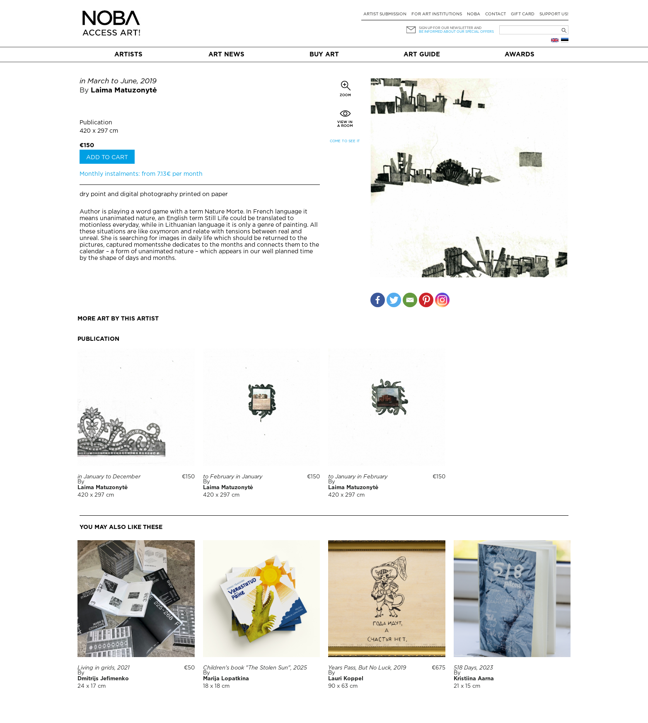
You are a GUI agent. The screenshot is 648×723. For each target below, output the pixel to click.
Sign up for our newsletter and (450, 28)
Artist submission (384, 14)
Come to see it (345, 141)
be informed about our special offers (456, 31)
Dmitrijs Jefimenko (103, 679)
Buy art (324, 54)
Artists (128, 54)
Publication (96, 122)
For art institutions (436, 14)
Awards (519, 54)
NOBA (473, 14)
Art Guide (422, 54)
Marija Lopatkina (226, 679)
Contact (495, 14)
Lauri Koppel (345, 679)
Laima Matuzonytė (124, 90)
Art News (226, 54)
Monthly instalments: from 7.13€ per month (141, 174)
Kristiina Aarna (474, 679)
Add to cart (107, 157)
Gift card (522, 14)
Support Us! (553, 14)
